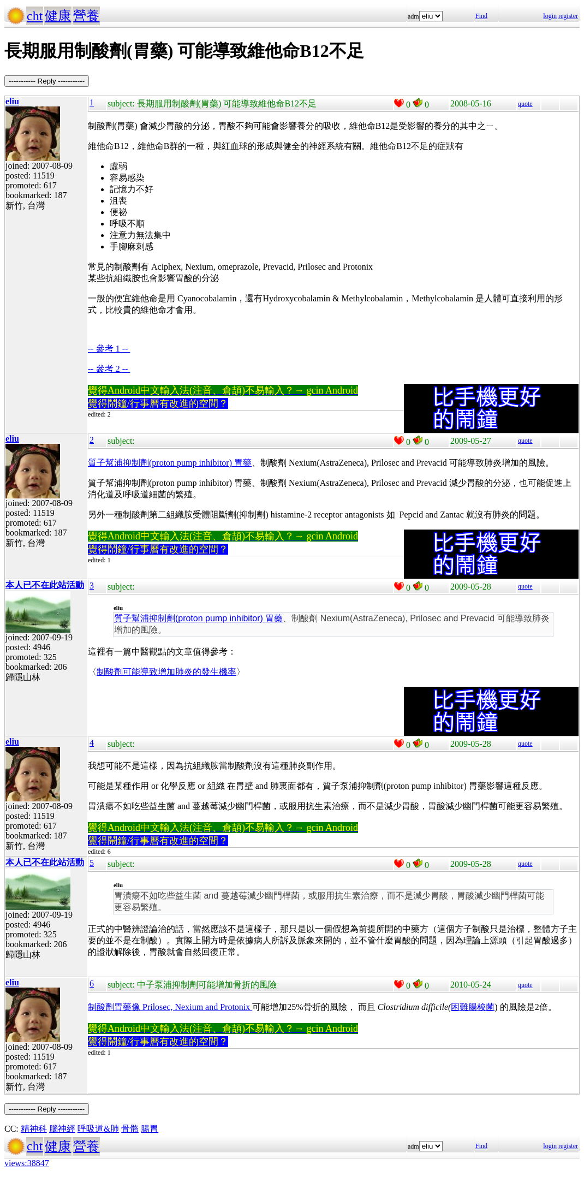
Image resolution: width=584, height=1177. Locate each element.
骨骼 (130, 1128)
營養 (86, 16)
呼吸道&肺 (98, 1128)
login (550, 16)
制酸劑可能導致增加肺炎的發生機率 (166, 671)
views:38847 (26, 1163)
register (568, 16)
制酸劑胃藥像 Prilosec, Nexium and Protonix (170, 1007)
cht (35, 16)
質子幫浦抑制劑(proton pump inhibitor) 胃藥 (170, 462)
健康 (58, 16)
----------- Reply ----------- (47, 81)
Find (481, 16)
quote (525, 104)
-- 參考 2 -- (109, 368)
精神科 (34, 1128)
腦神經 (62, 1128)
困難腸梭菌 (472, 1007)
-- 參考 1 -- (109, 348)
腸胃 (149, 1128)
